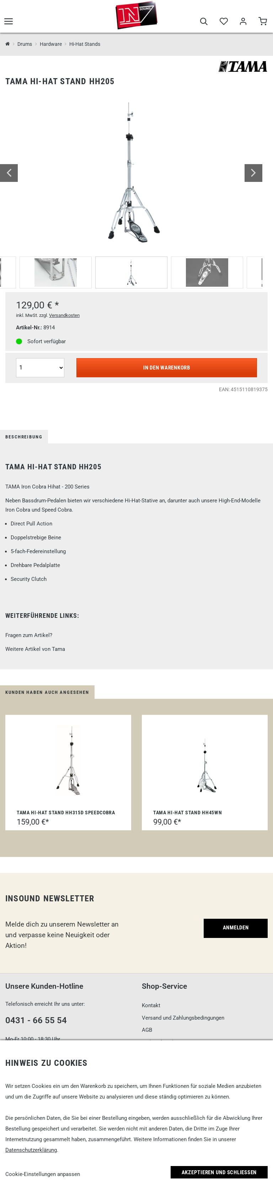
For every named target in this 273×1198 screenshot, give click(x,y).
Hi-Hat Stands (84, 44)
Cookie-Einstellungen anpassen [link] (42, 1174)
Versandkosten (64, 315)
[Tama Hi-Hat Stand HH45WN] (205, 760)
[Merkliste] (223, 22)
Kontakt (151, 1005)
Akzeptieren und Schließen (219, 1172)
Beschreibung (24, 436)
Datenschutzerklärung (31, 1150)
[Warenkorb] (262, 22)
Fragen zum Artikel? (28, 635)
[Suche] (204, 22)
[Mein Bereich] (243, 22)
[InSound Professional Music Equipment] (7, 44)
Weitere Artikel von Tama (35, 649)
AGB (147, 1030)
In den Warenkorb (166, 368)
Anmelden (236, 927)
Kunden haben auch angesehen (47, 692)
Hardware (51, 44)
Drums (24, 44)
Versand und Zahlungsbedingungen (183, 1018)
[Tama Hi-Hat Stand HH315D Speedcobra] (68, 760)
